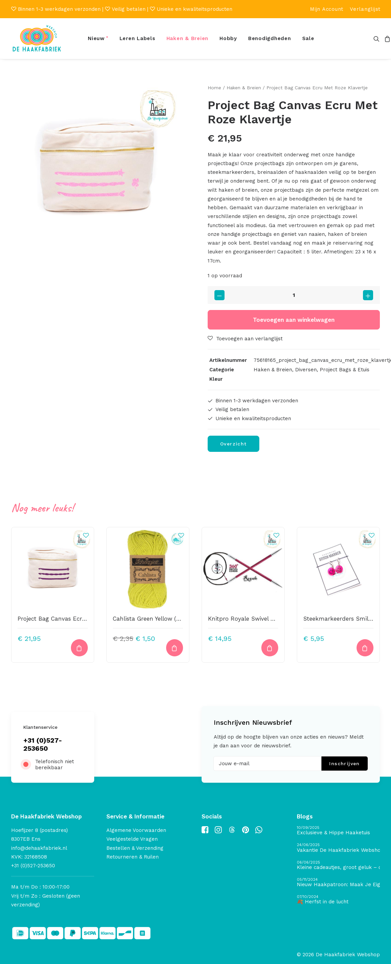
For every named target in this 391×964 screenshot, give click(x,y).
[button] (377, 38)
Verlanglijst (365, 9)
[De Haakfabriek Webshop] (36, 38)
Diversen (306, 370)
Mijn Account (326, 9)
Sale (308, 38)
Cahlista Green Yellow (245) (150, 618)
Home (214, 87)
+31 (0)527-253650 (42, 744)
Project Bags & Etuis (344, 370)
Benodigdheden (269, 38)
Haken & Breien (187, 38)
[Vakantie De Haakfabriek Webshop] (338, 848)
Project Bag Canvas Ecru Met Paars (66, 618)
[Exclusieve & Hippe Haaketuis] (338, 831)
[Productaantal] (294, 295)
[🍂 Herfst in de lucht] (338, 900)
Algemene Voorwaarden (136, 830)
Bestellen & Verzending (134, 848)
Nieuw (96, 38)
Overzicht (233, 443)
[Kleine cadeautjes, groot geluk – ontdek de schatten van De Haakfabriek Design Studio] (338, 865)
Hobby (228, 38)
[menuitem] (327, 9)
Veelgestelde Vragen (132, 839)
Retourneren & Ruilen (132, 857)
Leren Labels (137, 38)
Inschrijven (344, 763)
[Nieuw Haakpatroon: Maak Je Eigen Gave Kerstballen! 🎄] (338, 883)
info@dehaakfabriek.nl (39, 848)
